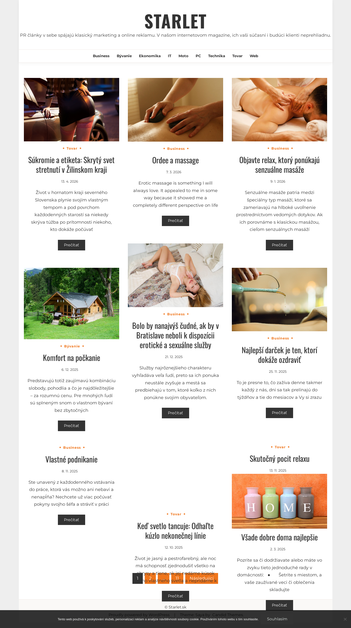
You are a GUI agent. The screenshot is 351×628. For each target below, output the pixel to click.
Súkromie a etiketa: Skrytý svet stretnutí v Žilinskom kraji (71, 164)
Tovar (237, 56)
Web (254, 56)
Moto (183, 56)
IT (169, 56)
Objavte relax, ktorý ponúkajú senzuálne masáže (279, 164)
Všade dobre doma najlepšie (279, 537)
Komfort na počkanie (71, 357)
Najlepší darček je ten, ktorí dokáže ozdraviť (279, 354)
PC (198, 56)
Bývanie (124, 56)
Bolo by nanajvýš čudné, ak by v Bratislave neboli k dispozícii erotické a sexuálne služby (175, 335)
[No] (345, 619)
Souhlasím (277, 619)
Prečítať (71, 245)
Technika (216, 56)
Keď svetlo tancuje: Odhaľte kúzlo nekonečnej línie (175, 530)
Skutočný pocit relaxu (280, 458)
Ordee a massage (175, 160)
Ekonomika (150, 56)
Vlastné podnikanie (71, 459)
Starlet (175, 21)
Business (101, 56)
